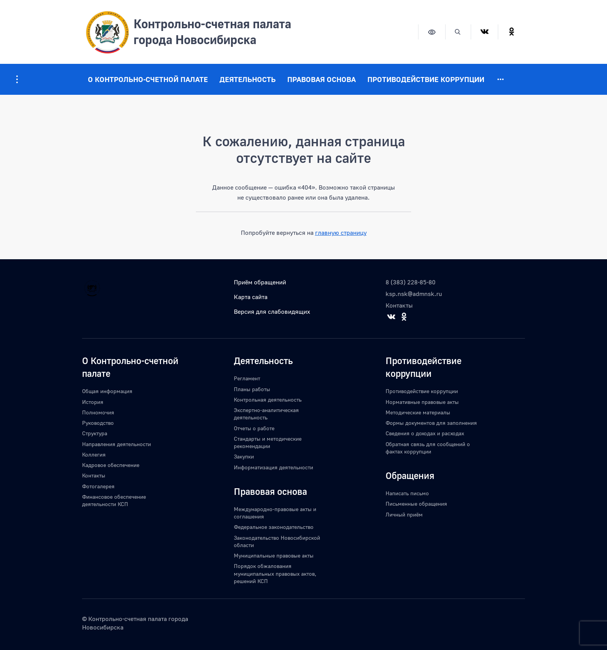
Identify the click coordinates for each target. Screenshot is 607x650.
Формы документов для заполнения (431, 422)
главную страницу (341, 232)
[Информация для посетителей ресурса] (17, 79)
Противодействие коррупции (425, 79)
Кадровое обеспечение (110, 465)
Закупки (244, 456)
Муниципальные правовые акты (274, 555)
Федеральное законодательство (274, 526)
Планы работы (252, 389)
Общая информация (107, 391)
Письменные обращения (416, 503)
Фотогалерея (98, 486)
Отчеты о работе (254, 428)
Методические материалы (418, 412)
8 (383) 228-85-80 (411, 282)
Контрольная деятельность (268, 399)
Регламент (247, 378)
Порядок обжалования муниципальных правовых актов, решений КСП (275, 573)
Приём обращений (260, 282)
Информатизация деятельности (273, 467)
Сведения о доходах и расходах (425, 433)
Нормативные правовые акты (422, 402)
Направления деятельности (116, 444)
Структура (94, 433)
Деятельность (247, 79)
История (92, 402)
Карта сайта (250, 297)
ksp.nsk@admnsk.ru (414, 294)
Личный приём (404, 514)
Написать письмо (407, 493)
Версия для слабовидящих (272, 311)
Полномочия (98, 412)
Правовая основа (321, 79)
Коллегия (94, 454)
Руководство (98, 422)
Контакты (399, 305)
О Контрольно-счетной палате (148, 79)
